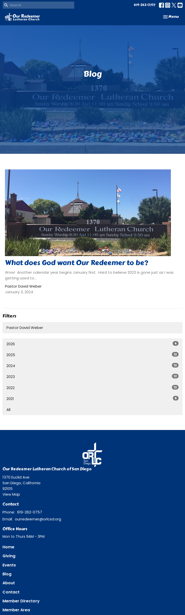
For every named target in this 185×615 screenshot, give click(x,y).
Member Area (16, 610)
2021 (92, 398)
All (8, 409)
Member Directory (21, 601)
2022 (92, 387)
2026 (92, 344)
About (8, 583)
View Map (11, 494)
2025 (92, 354)
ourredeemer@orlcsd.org (38, 519)
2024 (92, 365)
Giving (8, 556)
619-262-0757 (144, 4)
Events (9, 565)
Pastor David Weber (24, 327)
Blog (6, 574)
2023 (92, 376)
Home (8, 547)
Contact (11, 592)
